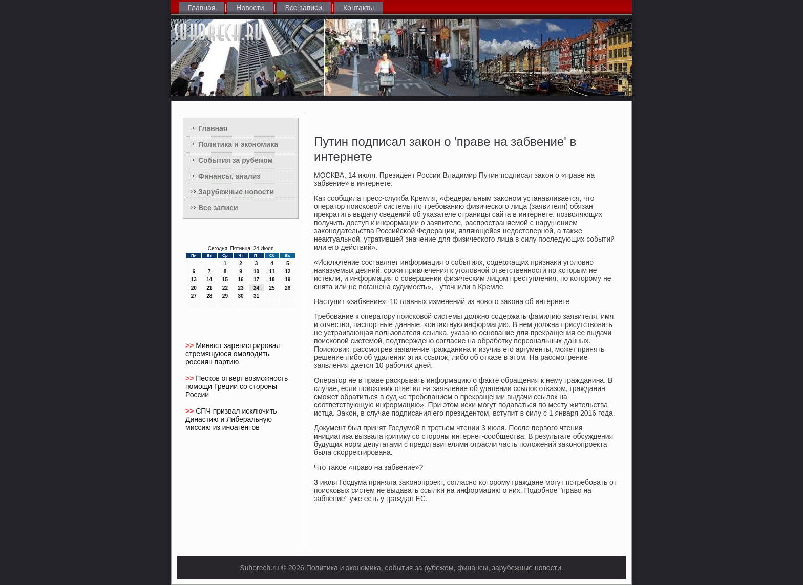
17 (256, 280)
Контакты (358, 8)
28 (209, 296)
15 (225, 280)
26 (287, 288)
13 (194, 280)
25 (272, 288)
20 (194, 288)
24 (256, 288)
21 (209, 288)
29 (225, 296)
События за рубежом (235, 160)
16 (240, 280)
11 (272, 271)
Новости (250, 8)
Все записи (303, 8)
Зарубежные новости (236, 192)
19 (287, 280)
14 (209, 280)
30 (240, 296)
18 (272, 280)
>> (190, 345)
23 (240, 288)
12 (287, 271)
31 (256, 296)
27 (194, 296)
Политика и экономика (238, 144)
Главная (201, 8)
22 (225, 288)
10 (256, 271)
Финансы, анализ (229, 176)
